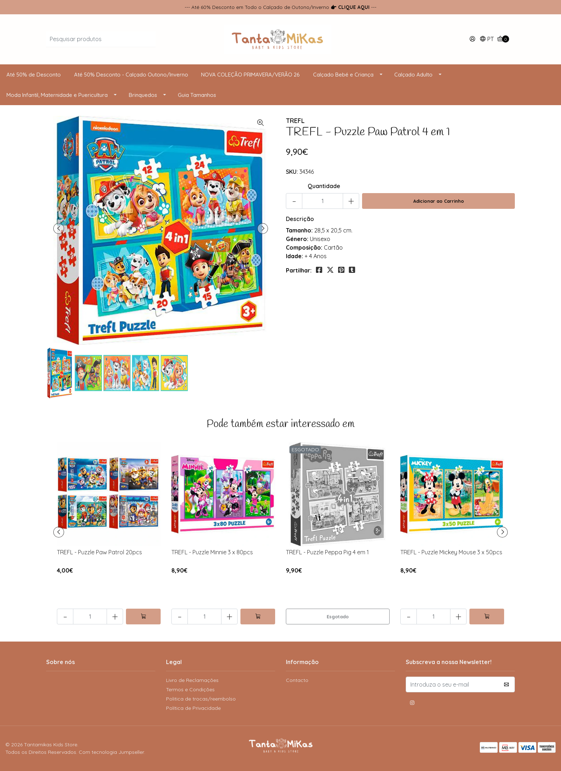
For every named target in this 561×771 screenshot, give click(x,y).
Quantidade (324, 186)
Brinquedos (143, 95)
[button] (486, 39)
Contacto (297, 680)
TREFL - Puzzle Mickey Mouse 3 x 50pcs (451, 552)
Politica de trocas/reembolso (201, 699)
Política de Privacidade (193, 708)
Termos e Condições (190, 689)
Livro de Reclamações (192, 680)
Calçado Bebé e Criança (343, 74)
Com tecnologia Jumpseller (111, 752)
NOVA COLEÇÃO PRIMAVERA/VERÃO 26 (250, 74)
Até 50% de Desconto (33, 74)
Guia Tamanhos (197, 95)
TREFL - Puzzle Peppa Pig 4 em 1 (327, 552)
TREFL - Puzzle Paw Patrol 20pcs (99, 552)
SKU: (292, 171)
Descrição (300, 218)
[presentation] (58, 228)
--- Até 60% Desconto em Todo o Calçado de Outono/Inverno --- (280, 7)
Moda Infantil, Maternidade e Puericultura (57, 95)
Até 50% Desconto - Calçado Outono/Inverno (131, 74)
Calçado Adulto (413, 74)
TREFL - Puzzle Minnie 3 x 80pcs (212, 552)
